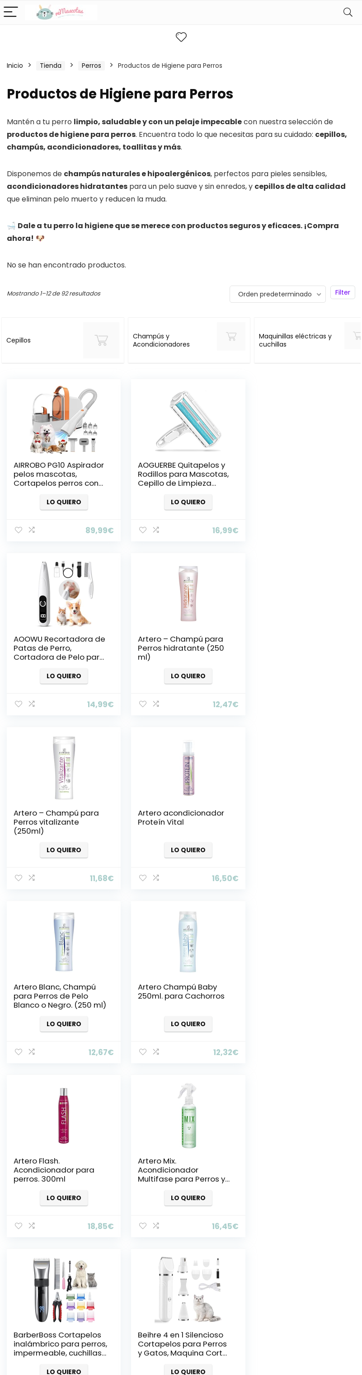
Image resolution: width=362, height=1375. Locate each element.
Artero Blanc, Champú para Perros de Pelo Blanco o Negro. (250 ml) (55, 826)
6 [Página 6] (196, 1091)
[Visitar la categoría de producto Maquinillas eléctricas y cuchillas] (282, 340)
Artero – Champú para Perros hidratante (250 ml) (57, 648)
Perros (91, 65)
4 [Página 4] (166, 1091)
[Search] (348, 12)
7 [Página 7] (211, 1091)
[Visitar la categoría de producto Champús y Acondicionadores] (169, 340)
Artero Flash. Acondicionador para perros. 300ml (293, 821)
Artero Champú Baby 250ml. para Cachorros (176, 817)
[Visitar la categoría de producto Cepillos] (56, 340)
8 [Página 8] (226, 1091)
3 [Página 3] (151, 1091)
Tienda (50, 65)
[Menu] (11, 12)
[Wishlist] (181, 37)
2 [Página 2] (136, 1091)
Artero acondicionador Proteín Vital (296, 643)
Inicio (15, 65)
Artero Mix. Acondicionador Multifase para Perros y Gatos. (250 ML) (57, 1000)
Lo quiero (61, 502)
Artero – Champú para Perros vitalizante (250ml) (176, 648)
